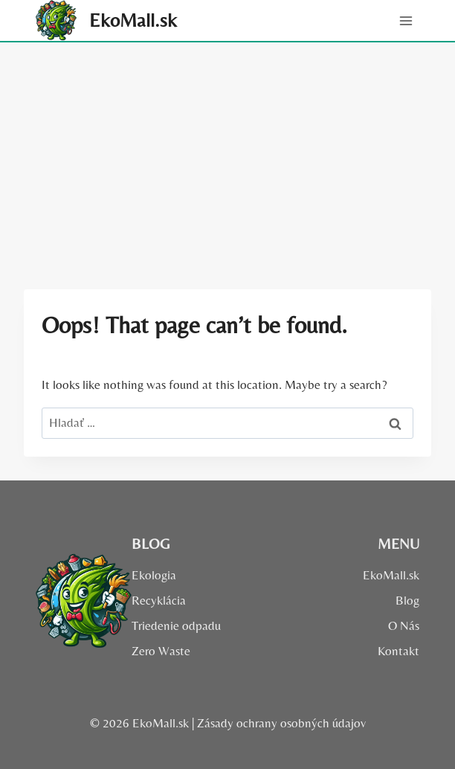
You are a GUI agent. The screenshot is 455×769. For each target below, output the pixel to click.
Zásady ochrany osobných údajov (281, 722)
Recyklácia (159, 600)
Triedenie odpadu (176, 625)
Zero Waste (161, 650)
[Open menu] (405, 20)
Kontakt (398, 650)
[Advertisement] (227, 154)
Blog (407, 600)
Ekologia (154, 574)
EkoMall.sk (391, 574)
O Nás (403, 625)
